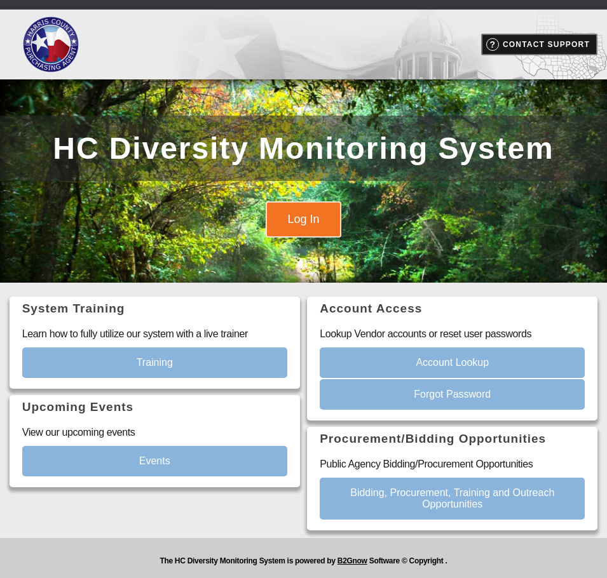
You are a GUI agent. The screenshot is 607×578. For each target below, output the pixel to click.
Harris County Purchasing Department (51, 44)
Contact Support (546, 44)
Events (154, 460)
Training (155, 362)
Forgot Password (452, 394)
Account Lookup (452, 362)
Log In (303, 219)
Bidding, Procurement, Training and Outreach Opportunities (452, 498)
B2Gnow (352, 560)
